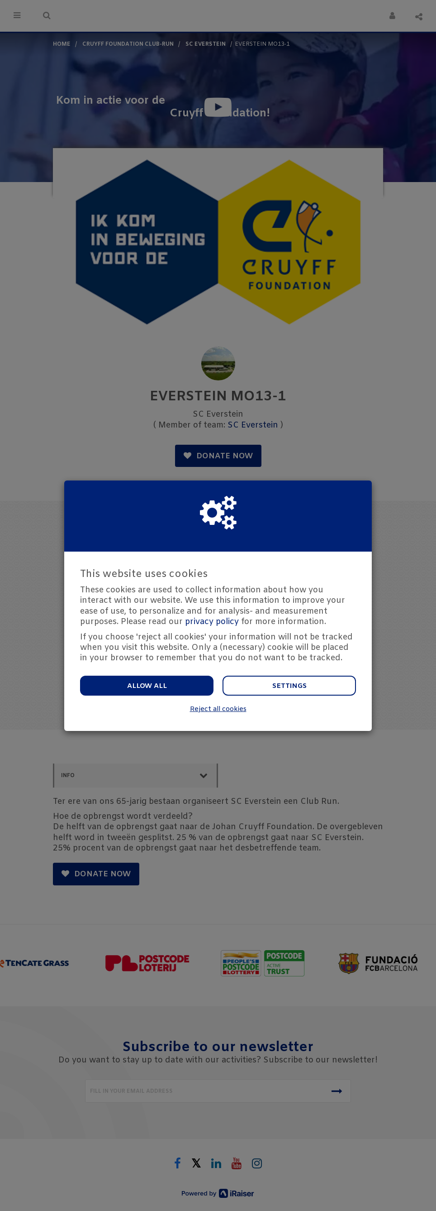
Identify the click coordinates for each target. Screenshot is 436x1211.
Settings (289, 686)
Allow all (147, 686)
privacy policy (212, 621)
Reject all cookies (218, 709)
